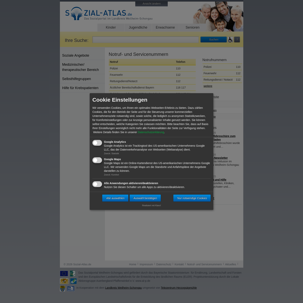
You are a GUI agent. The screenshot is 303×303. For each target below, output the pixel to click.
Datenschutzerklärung (151, 132)
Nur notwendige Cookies (192, 198)
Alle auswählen (115, 198)
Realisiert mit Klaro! (151, 205)
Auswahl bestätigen (145, 198)
